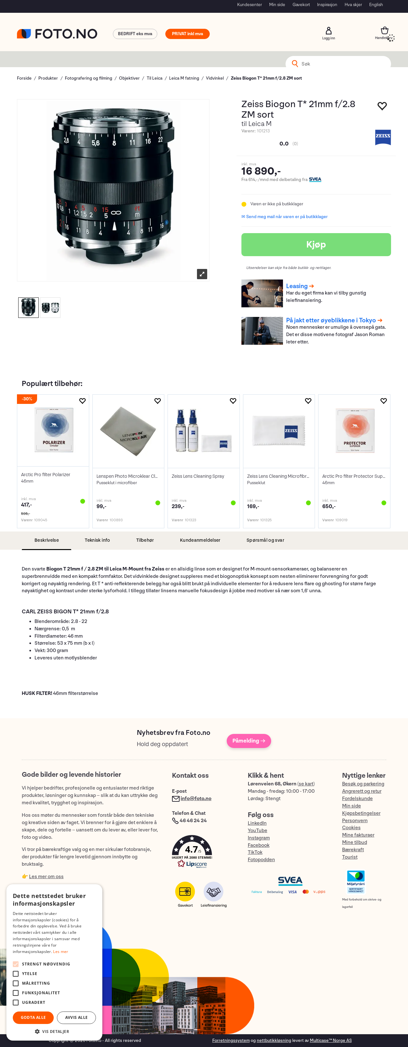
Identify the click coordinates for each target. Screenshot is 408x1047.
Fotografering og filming (88, 78)
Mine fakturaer (358, 835)
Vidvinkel (215, 78)
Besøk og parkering (363, 784)
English (376, 4)
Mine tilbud (354, 842)
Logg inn (328, 31)
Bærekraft (353, 850)
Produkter (48, 78)
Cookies (351, 828)
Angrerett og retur (361, 791)
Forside (24, 78)
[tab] (46, 540)
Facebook (259, 845)
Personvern (355, 821)
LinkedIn (257, 823)
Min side (277, 4)
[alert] (54, 962)
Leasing (297, 286)
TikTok (255, 852)
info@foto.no (196, 799)
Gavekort (301, 4)
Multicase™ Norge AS (331, 1040)
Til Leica (154, 78)
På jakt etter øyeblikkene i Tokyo (331, 320)
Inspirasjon (327, 4)
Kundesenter (249, 4)
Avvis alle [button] (76, 1017)
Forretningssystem (231, 1040)
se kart (306, 784)
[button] (203, 853)
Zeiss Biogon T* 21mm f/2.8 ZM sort (266, 78)
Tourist (349, 857)
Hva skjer (353, 4)
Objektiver (129, 78)
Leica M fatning (184, 78)
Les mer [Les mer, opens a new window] (60, 951)
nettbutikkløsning (274, 1040)
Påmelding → (248, 740)
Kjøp (316, 244)
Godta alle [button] (33, 1017)
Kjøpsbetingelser (361, 813)
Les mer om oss (46, 877)
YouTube (257, 831)
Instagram (259, 838)
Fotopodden (261, 860)
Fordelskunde (357, 799)
